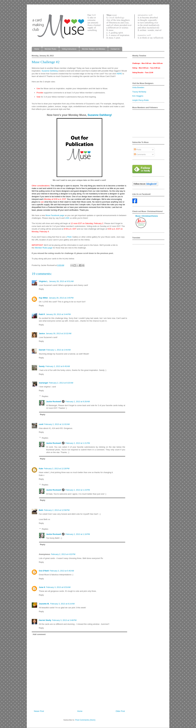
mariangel (43, 383)
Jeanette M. (44, 604)
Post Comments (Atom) (85, 720)
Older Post (120, 711)
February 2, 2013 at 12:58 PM (56, 510)
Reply (41, 289)
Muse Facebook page (54, 215)
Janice (42, 333)
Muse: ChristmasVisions (146, 216)
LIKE (67, 218)
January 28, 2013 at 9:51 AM (61, 281)
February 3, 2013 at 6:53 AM (58, 587)
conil (41, 424)
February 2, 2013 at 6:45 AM (58, 366)
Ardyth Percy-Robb (140, 100)
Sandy (42, 366)
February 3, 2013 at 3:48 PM (64, 620)
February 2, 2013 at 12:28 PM (56, 468)
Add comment (39, 634)
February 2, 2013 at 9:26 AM (77, 401)
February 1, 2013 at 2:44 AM (58, 350)
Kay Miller (43, 298)
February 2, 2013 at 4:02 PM (63, 554)
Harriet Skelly (45, 620)
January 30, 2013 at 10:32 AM (58, 333)
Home (36, 49)
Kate (41, 468)
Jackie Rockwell (53, 401)
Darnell (42, 350)
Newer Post (39, 711)
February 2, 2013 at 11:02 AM (57, 424)
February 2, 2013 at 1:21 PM (77, 443)
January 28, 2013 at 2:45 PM (61, 298)
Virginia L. (43, 281)
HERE (119, 74)
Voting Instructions (69, 49)
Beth (41, 510)
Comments (140, 154)
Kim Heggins (137, 96)
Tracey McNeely (139, 92)
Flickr (69, 237)
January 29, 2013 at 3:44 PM (58, 314)
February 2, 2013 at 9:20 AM (61, 383)
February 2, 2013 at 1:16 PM (77, 534)
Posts (137, 149)
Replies (45, 396)
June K (42, 587)
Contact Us (115, 49)
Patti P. (42, 314)
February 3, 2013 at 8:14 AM (62, 604)
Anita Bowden (138, 87)
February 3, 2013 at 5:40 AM (62, 571)
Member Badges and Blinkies (93, 49)
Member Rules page (43, 248)
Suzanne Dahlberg (50, 71)
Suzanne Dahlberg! (100, 115)
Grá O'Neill (44, 571)
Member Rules (50, 49)
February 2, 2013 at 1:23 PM (77, 490)
